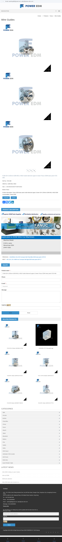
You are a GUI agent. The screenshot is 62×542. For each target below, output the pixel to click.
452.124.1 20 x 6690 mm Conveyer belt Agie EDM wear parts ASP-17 (24, 259)
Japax (4, 433)
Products (45, 16)
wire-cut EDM (5, 475)
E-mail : (4, 283)
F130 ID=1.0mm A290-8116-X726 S (15, 375)
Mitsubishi (5, 436)
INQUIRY (6, 197)
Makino (4, 439)
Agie (4, 412)
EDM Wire (5, 460)
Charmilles (5, 421)
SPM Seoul (5, 451)
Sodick (4, 445)
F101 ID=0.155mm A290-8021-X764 (15, 348)
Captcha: (4, 305)
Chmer (4, 424)
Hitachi (4, 430)
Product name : (6, 270)
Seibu (4, 448)
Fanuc (51, 16)
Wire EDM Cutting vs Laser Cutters (11, 472)
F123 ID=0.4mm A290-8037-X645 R (15, 403)
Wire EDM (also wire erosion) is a (10, 482)
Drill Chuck (5, 457)
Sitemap (38, 530)
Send (10, 312)
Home (39, 16)
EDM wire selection (7, 478)
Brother (4, 418)
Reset (28, 312)
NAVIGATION (5, 11)
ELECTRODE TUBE (8, 463)
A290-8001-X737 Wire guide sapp (46, 348)
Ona (4, 442)
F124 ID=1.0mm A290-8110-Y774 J (46, 403)
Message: (4, 290)
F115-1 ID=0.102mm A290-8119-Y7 (46, 375)
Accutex (5, 415)
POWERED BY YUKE (31, 530)
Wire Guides (57, 16)
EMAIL (14, 197)
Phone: (3, 277)
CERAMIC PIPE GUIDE (9, 454)
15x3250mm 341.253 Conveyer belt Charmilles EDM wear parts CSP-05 (27, 257)
